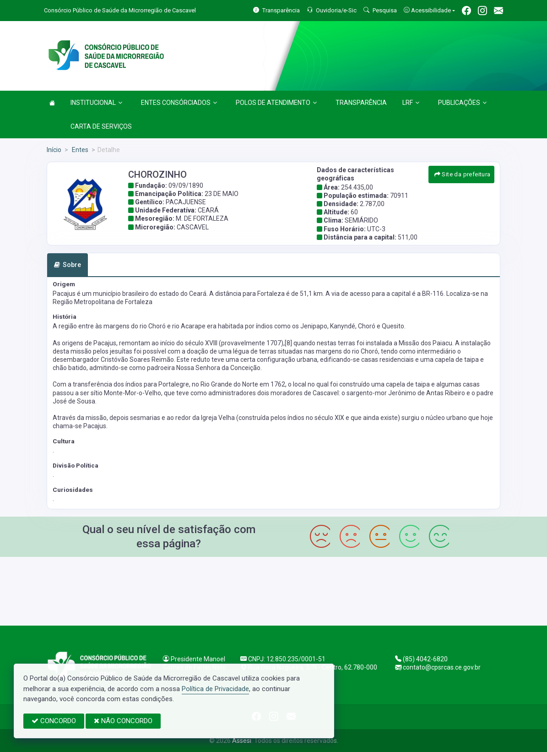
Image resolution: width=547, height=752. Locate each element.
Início (54, 149)
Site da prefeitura (462, 174)
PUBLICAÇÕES (462, 102)
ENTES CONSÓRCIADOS (179, 102)
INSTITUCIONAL (96, 102)
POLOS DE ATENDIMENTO (276, 102)
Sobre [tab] (67, 264)
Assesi (241, 740)
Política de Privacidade (215, 689)
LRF (410, 102)
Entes (79, 149)
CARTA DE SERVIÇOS (101, 126)
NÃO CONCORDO (123, 721)
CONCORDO (54, 721)
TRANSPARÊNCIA (361, 102)
